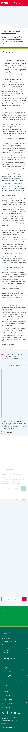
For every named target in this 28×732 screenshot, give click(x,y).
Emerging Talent (8, 676)
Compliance (7, 707)
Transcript (9, 432)
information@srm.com (10, 641)
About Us (6, 691)
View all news (12, 599)
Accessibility (4, 723)
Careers (6, 664)
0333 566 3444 (7, 638)
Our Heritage (7, 695)
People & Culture (8, 699)
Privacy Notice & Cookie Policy (9, 720)
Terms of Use (4, 718)
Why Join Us (7, 668)
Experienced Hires (8, 680)
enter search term (20, 3)
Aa (15, 3)
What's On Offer (8, 672)
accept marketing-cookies (12, 365)
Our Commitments (8, 703)
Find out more (12, 489)
